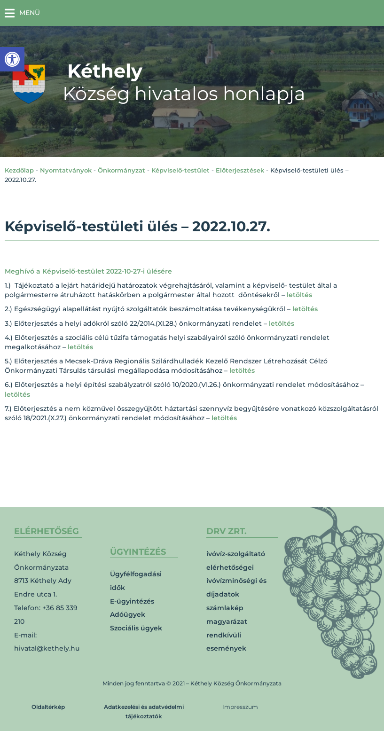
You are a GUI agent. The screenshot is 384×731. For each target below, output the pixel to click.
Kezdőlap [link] (19, 170)
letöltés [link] (299, 295)
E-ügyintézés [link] (132, 601)
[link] (12, 59)
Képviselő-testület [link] (180, 170)
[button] (22, 13)
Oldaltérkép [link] (48, 706)
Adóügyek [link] (127, 614)
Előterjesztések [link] (240, 170)
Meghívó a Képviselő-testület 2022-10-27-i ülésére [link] (88, 271)
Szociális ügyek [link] (136, 628)
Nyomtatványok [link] (66, 170)
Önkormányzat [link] (121, 170)
